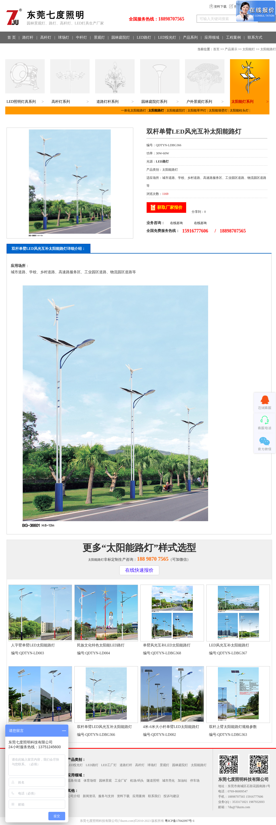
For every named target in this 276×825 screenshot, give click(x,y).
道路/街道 (74, 780)
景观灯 (99, 37)
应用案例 (138, 796)
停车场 (195, 780)
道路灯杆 (126, 765)
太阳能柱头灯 (239, 110)
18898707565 (171, 19)
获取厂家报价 (169, 207)
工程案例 (233, 37)
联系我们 (154, 796)
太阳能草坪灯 (196, 110)
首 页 (11, 37)
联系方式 (255, 37)
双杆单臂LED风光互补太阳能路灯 (104, 727)
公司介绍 (73, 796)
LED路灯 (144, 37)
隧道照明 (153, 780)
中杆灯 (81, 37)
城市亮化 (168, 780)
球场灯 (63, 37)
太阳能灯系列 (242, 102)
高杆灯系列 (61, 102)
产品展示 (231, 49)
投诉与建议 (171, 796)
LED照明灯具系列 (21, 102)
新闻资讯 (89, 796)
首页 (216, 49)
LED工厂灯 (109, 765)
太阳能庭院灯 (175, 110)
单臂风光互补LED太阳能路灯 (167, 645)
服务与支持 (106, 796)
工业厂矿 (121, 780)
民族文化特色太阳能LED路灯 (101, 645)
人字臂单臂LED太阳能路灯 (33, 645)
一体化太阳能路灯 (133, 110)
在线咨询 (176, 223)
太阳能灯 (248, 49)
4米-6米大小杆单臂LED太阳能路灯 (171, 727)
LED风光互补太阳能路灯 (229, 645)
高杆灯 (45, 37)
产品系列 (190, 37)
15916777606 (195, 231)
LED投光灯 (167, 37)
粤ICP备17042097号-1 (180, 821)
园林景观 (105, 780)
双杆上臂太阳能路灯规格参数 (233, 727)
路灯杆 (27, 37)
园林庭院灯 (120, 37)
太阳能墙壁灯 (218, 110)
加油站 (182, 780)
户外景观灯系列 (199, 102)
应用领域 (212, 37)
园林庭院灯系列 (154, 102)
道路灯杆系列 (107, 102)
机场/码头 (137, 780)
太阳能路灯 (268, 49)
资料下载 (218, 6)
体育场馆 (90, 780)
